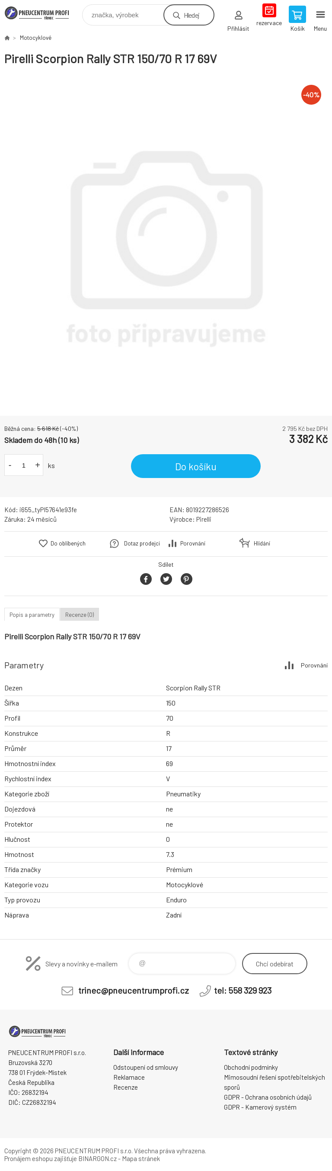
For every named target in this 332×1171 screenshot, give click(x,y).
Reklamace (129, 1077)
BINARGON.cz (97, 1158)
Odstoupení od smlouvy (145, 1067)
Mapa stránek (141, 1158)
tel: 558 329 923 (242, 990)
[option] (166, 241)
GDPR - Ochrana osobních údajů (268, 1097)
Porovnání (192, 543)
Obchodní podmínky (251, 1067)
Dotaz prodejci (142, 543)
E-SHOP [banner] (42, 13)
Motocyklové (35, 37)
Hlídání (262, 543)
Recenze (125, 1087)
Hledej (191, 15)
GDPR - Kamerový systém (260, 1107)
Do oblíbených (68, 543)
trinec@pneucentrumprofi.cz (133, 990)
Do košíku (196, 466)
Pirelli (203, 519)
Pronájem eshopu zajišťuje (40, 1158)
